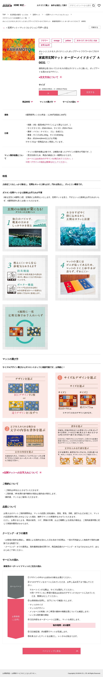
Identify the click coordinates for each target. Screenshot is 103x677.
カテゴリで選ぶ (43, 5)
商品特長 (27, 102)
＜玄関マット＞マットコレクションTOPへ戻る (27, 28)
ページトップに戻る (60, 651)
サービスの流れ (71, 102)
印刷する (94, 27)
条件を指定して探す (59, 5)
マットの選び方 (48, 102)
